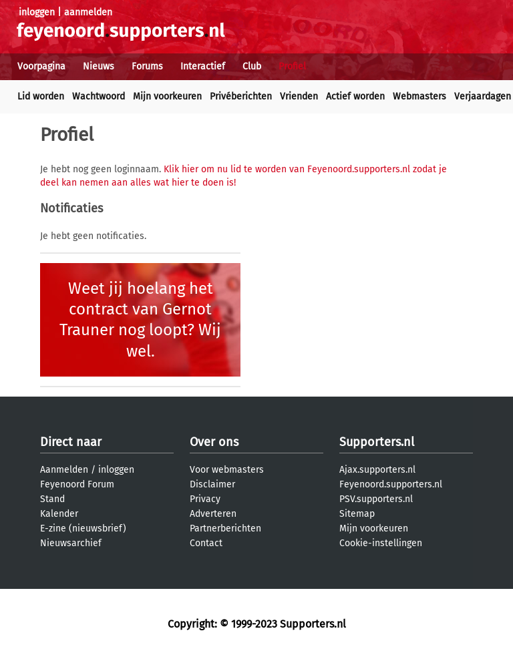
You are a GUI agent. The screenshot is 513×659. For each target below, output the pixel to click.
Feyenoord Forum (77, 484)
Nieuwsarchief (71, 543)
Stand (52, 499)
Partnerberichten (225, 528)
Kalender (59, 513)
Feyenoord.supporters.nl (390, 484)
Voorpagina (41, 66)
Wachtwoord (98, 96)
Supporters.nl (376, 442)
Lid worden (40, 96)
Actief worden (355, 96)
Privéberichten (241, 96)
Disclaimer (212, 484)
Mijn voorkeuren (167, 96)
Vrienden (299, 96)
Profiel (292, 66)
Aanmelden (64, 469)
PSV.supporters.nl (376, 499)
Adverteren (213, 513)
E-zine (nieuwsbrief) (83, 528)
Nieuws (98, 66)
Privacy (205, 499)
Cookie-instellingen (380, 543)
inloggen (37, 12)
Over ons (214, 442)
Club (251, 66)
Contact (206, 543)
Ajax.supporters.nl (377, 469)
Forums (147, 66)
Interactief (202, 66)
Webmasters (419, 96)
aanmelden (88, 12)
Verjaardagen (482, 96)
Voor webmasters (227, 469)
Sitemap (357, 513)
